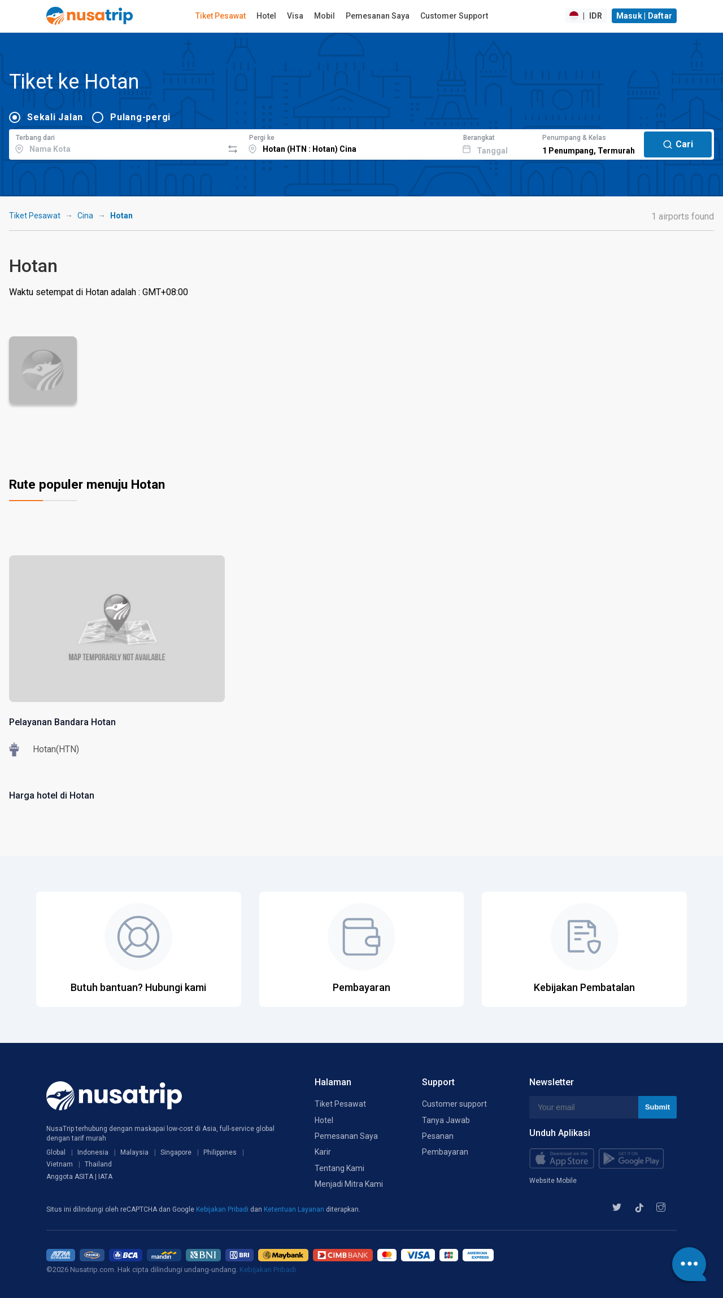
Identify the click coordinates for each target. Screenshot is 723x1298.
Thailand (98, 1164)
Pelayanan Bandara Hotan (62, 722)
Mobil (324, 15)
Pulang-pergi (140, 117)
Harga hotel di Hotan (51, 795)
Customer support (454, 1103)
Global (56, 1152)
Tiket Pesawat (220, 15)
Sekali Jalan (55, 117)
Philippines (220, 1152)
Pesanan (438, 1136)
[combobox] (116, 142)
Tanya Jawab (446, 1120)
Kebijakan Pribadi (223, 1209)
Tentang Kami (339, 1168)
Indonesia (92, 1152)
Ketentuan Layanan (295, 1209)
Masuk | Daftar (644, 15)
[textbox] (116, 142)
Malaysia (134, 1152)
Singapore (175, 1152)
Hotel (266, 15)
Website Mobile (553, 1181)
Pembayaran (445, 1151)
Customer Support (454, 15)
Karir (323, 1151)
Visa (295, 15)
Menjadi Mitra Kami (349, 1184)
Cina (85, 215)
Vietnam (59, 1164)
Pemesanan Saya (378, 15)
